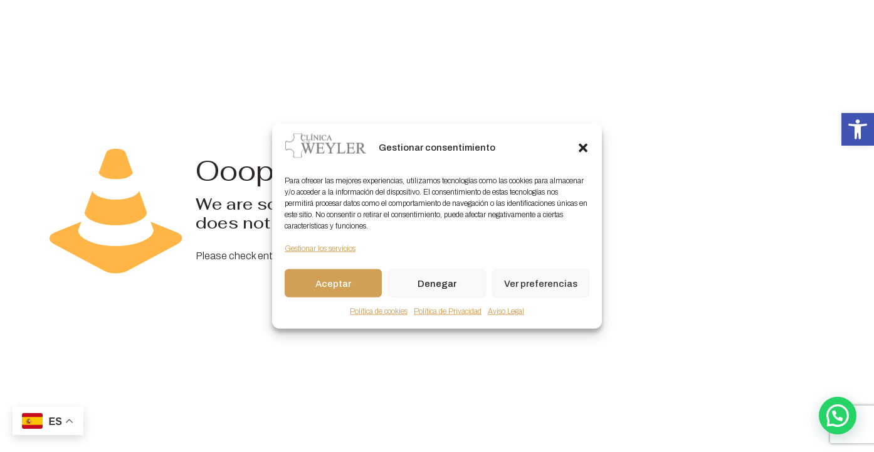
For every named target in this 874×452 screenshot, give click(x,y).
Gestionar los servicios (320, 248)
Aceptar (333, 283)
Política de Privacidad (448, 311)
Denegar (437, 283)
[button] (857, 129)
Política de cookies (379, 311)
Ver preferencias (540, 283)
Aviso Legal (506, 311)
